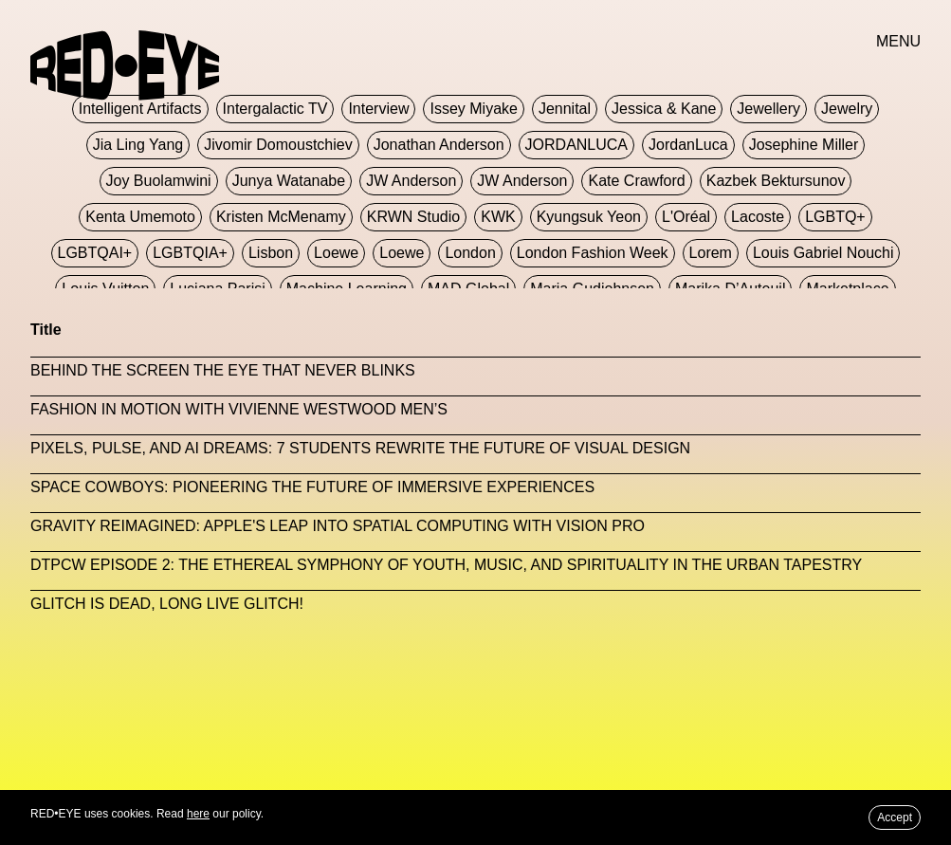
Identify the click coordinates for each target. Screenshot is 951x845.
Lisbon (270, 253)
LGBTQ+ (835, 217)
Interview (378, 109)
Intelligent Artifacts (140, 109)
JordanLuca (688, 145)
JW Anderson (411, 181)
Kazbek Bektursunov (776, 181)
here (198, 813)
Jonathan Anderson (439, 145)
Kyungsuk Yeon (589, 217)
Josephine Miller (804, 145)
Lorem (710, 253)
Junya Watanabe (288, 181)
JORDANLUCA (576, 145)
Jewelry (846, 109)
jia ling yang (138, 145)
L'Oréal (686, 217)
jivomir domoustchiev (278, 145)
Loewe (336, 253)
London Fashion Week (592, 253)
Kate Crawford (636, 181)
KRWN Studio (413, 217)
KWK (498, 217)
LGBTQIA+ (190, 253)
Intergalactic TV (275, 109)
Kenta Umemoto (140, 217)
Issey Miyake (473, 109)
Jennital (565, 109)
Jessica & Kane (664, 109)
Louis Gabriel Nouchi (823, 253)
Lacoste (757, 217)
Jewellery (768, 109)
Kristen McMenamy (281, 217)
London (470, 253)
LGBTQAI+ (95, 253)
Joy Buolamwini (158, 181)
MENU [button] (898, 41)
